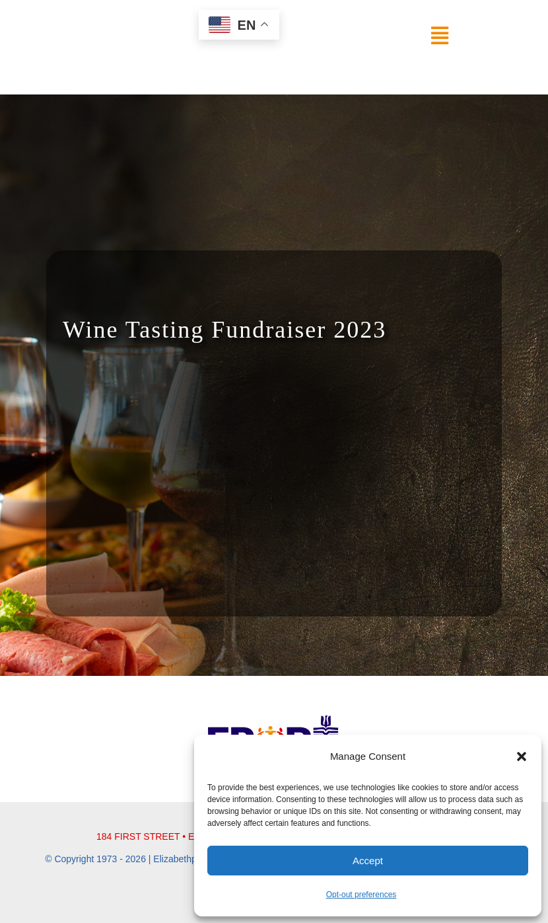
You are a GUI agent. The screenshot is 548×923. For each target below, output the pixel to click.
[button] (521, 756)
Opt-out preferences (361, 894)
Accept (368, 860)
